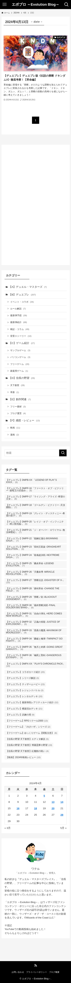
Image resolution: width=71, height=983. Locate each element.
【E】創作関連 (20, 399)
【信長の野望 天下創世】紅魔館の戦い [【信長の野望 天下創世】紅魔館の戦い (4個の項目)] (27, 751)
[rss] (35, 965)
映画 (15, 427)
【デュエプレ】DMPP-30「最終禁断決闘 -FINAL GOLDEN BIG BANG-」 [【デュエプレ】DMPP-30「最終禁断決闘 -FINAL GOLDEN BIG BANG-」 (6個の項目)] (30, 606)
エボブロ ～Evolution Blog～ (35, 4)
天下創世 (17, 385)
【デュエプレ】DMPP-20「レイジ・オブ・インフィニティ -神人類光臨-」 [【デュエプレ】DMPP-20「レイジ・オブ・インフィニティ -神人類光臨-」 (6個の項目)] (35, 522)
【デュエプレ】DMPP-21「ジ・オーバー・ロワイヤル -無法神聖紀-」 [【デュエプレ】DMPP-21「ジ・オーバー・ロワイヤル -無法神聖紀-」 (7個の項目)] (35, 531)
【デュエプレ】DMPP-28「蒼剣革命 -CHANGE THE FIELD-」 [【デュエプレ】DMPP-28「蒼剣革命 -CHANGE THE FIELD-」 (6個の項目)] (32, 589)
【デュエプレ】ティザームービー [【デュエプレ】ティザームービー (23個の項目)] (25, 684)
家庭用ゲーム (19, 371)
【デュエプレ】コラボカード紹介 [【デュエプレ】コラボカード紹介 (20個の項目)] (25, 672)
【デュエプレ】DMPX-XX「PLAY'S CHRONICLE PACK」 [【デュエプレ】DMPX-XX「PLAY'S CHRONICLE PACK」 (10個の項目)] (35, 664)
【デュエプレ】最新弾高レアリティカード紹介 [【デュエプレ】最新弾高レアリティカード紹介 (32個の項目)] (32, 702)
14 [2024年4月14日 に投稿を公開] (61, 802)
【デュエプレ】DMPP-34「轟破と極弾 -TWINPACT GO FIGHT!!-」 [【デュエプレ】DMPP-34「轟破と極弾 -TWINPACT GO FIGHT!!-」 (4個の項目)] (34, 639)
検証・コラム (19, 329)
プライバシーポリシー (36, 972)
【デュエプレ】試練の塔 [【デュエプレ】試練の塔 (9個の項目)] (20, 714)
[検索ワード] (36, 452)
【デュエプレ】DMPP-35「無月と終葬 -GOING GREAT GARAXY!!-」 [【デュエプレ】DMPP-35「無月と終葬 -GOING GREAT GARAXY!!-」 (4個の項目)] (34, 648)
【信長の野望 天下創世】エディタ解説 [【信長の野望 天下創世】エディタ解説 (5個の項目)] (27, 739)
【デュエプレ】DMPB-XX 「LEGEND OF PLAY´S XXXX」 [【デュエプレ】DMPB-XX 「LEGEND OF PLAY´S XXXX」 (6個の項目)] (31, 481)
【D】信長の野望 (22, 378)
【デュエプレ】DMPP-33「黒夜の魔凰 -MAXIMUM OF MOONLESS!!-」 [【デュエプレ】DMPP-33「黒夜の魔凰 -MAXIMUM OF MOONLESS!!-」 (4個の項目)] (34, 631)
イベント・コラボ (22, 302)
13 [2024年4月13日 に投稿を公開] (52, 802)
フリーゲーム (19, 364)
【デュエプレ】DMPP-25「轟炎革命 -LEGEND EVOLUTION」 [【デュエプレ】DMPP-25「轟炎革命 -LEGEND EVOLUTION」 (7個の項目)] (30, 564)
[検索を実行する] (63, 452)
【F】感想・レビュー (24, 420)
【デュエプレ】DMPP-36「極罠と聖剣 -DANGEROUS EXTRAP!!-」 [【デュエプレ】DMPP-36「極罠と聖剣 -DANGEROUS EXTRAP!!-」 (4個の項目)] (34, 656)
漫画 (14, 434)
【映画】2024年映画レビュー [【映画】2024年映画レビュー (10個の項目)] (23, 757)
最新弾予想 (18, 315)
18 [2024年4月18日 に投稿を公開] (35, 808)
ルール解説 (18, 308)
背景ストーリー (20, 336)
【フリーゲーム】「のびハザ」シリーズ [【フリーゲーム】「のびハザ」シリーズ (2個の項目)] (28, 726)
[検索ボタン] (66, 4)
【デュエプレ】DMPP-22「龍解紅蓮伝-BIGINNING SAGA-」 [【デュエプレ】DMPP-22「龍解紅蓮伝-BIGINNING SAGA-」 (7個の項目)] (32, 539)
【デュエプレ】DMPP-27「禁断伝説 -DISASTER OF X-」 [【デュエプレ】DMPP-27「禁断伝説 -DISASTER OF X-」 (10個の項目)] (35, 581)
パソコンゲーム (20, 357)
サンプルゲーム (20, 350)
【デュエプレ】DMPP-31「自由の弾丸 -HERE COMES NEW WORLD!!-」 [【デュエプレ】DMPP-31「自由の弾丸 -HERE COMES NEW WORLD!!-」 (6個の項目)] (34, 614)
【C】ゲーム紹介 (22, 343)
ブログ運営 (18, 413)
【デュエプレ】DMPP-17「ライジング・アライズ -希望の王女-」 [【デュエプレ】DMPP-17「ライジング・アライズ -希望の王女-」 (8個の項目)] (35, 497)
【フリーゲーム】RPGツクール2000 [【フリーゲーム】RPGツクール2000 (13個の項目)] (27, 720)
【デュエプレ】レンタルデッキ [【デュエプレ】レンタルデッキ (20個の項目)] (24, 696)
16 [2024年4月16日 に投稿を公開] (17, 808)
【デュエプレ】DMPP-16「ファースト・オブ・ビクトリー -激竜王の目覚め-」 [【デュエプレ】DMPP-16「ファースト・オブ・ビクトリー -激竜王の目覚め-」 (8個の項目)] (35, 489)
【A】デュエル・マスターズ (28, 286)
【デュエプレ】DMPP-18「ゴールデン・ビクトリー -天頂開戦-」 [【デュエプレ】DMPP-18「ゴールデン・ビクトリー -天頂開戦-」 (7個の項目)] (35, 506)
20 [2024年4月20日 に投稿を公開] (52, 808)
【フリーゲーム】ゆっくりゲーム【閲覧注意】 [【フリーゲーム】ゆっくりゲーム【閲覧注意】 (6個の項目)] (31, 733)
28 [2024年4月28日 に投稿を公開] (61, 814)
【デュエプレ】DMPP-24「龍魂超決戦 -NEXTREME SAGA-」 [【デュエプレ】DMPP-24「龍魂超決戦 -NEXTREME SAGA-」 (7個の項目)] (32, 556)
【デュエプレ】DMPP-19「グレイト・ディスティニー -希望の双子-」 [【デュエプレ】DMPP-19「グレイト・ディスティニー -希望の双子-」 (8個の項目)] (35, 514)
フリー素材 (18, 406)
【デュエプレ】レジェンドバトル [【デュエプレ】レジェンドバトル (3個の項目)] (25, 690)
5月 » (63, 828)
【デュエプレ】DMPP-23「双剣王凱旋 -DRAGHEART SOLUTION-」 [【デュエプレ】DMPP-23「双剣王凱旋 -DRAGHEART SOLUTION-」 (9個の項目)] (33, 547)
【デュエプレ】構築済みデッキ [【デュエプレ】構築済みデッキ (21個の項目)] (24, 708)
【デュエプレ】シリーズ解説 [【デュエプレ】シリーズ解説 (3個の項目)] (22, 678)
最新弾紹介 (18, 322)
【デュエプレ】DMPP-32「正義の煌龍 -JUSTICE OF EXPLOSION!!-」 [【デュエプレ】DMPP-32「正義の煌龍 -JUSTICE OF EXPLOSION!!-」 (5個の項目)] (33, 623)
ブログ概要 (54, 972)
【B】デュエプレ (22, 294)
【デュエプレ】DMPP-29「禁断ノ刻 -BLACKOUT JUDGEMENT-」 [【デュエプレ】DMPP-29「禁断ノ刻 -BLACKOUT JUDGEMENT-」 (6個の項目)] (31, 598)
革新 (14, 392)
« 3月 (8, 828)
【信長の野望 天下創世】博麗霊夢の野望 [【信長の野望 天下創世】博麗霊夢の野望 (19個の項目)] (29, 745)
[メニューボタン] (4, 4)
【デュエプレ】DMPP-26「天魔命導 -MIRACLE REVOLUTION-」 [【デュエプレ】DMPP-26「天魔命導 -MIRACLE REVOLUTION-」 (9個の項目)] (30, 573)
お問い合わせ (18, 972)
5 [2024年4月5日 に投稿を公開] (44, 795)
